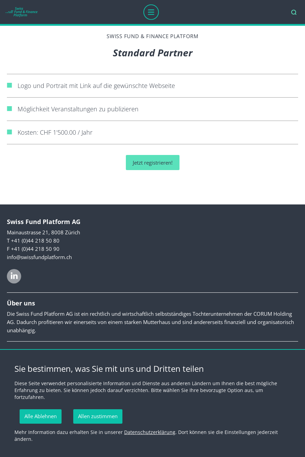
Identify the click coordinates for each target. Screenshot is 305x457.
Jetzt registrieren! (153, 162)
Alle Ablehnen (40, 416)
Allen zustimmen (98, 416)
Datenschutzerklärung (149, 432)
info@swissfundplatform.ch (39, 257)
